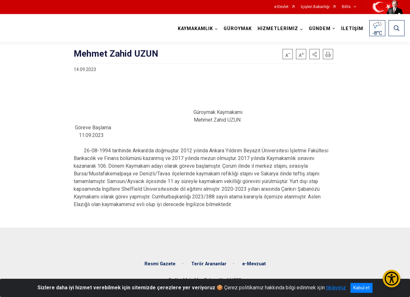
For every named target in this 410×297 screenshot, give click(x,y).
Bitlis (346, 7)
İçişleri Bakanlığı (315, 7)
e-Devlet (281, 7)
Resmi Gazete (160, 263)
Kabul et (361, 287)
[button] (314, 54)
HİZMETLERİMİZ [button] (278, 28)
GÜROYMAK (238, 28)
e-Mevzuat (254, 263)
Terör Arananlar (208, 263)
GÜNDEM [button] (320, 28)
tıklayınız (336, 288)
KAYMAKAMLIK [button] (195, 28)
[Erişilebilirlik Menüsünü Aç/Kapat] (391, 278)
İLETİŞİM (352, 28)
